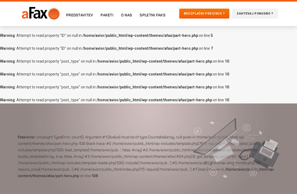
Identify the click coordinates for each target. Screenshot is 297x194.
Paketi (107, 15)
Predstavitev (79, 15)
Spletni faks (152, 15)
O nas (126, 15)
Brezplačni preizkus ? (204, 13)
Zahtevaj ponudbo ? (255, 13)
